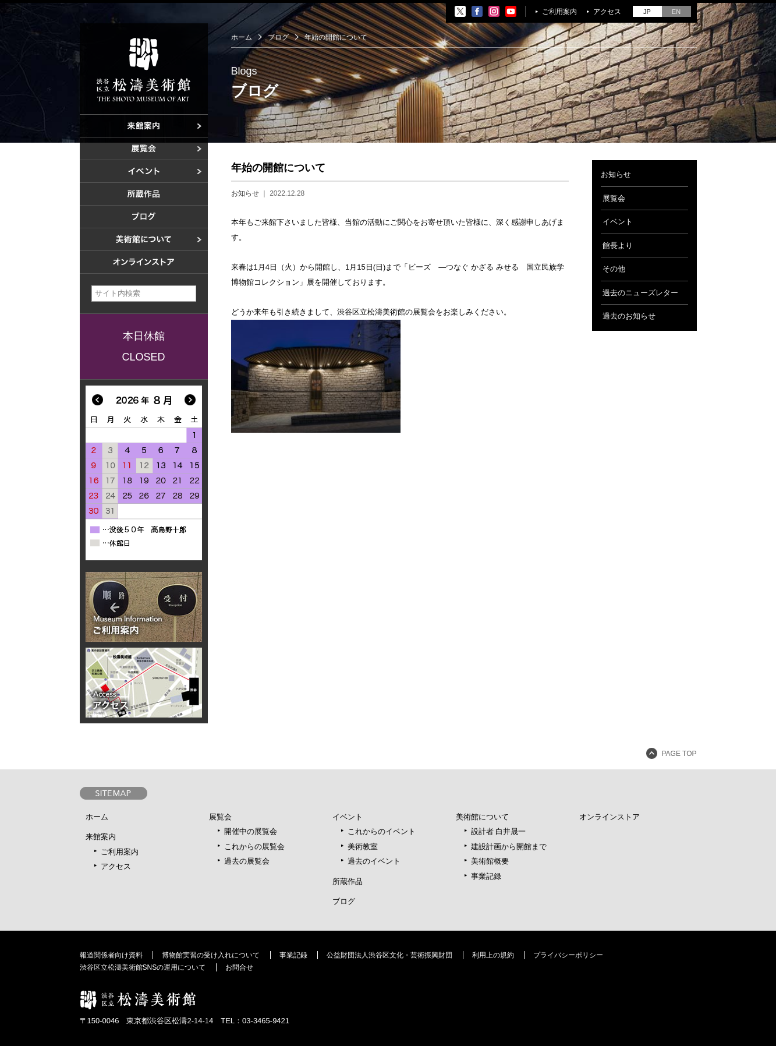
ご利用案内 (559, 12)
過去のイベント (374, 861)
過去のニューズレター (640, 292)
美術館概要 (490, 861)
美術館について (482, 816)
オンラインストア (609, 816)
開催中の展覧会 (250, 831)
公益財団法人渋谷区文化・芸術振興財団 (389, 955)
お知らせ (245, 193)
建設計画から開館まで (509, 846)
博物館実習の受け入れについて (211, 955)
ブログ (278, 37)
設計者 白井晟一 (498, 831)
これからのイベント (382, 831)
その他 (614, 268)
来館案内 (101, 836)
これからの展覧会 (254, 846)
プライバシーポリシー (568, 955)
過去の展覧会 (247, 861)
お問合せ (239, 967)
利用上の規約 (493, 955)
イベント (618, 221)
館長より (618, 245)
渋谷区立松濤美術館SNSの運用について (143, 967)
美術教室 (363, 846)
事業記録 (486, 876)
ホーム (241, 37)
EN (676, 11)
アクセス (607, 12)
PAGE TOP (678, 754)
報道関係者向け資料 (111, 955)
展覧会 (614, 198)
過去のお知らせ (629, 316)
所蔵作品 (347, 881)
